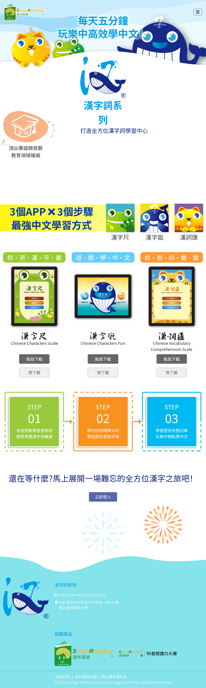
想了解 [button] (34, 372)
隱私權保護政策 (114, 676)
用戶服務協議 (86, 676)
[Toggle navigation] (198, 12)
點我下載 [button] (34, 359)
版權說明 (63, 676)
